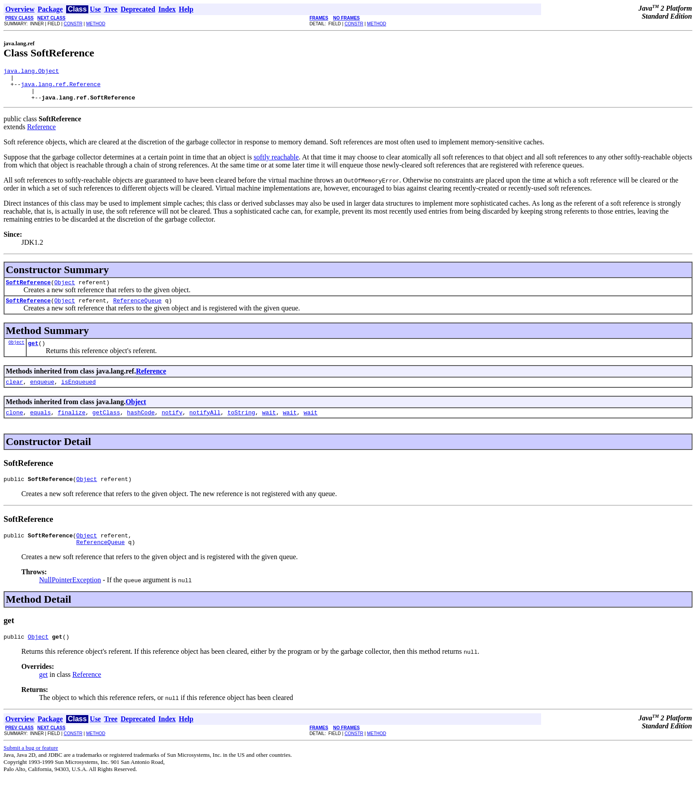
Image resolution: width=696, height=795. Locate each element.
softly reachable (276, 163)
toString (241, 425)
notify (172, 425)
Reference (41, 133)
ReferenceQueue (137, 310)
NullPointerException (70, 597)
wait (269, 425)
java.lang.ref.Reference (60, 88)
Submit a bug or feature (31, 766)
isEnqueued (78, 394)
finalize (71, 425)
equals (40, 425)
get (33, 354)
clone (14, 425)
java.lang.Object (31, 72)
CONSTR (72, 23)
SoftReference (28, 290)
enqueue (42, 394)
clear (14, 394)
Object (64, 290)
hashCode (140, 425)
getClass (106, 425)
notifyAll (205, 425)
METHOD (95, 23)
